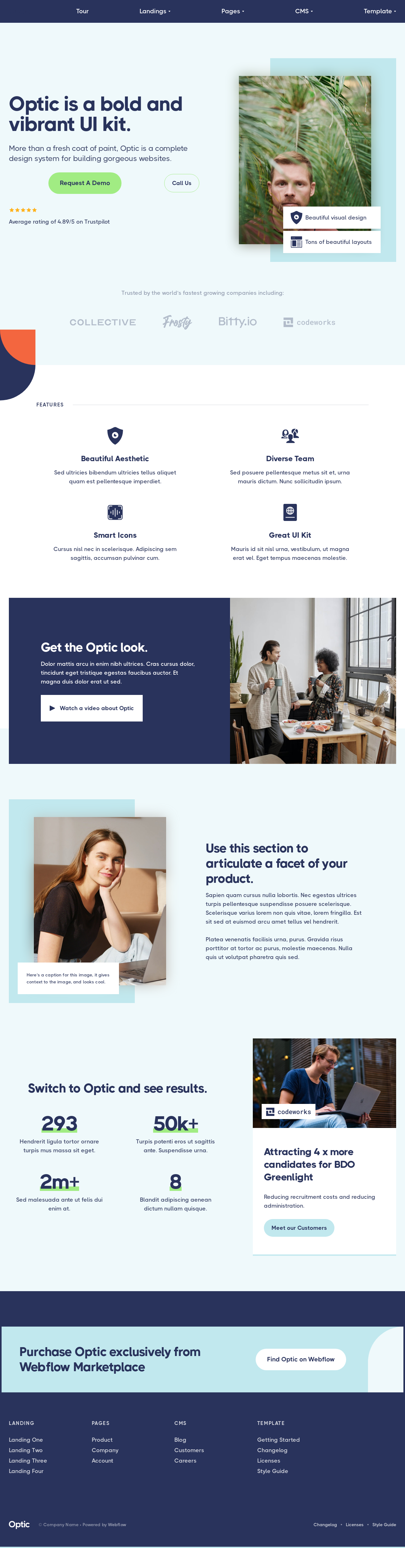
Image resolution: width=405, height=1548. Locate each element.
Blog (180, 1440)
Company (105, 1450)
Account (102, 1461)
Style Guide (272, 1471)
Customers (189, 1450)
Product (102, 1440)
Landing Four (26, 1471)
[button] (155, 11)
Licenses (268, 1461)
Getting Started (278, 1440)
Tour (82, 11)
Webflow (117, 1524)
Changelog (272, 1450)
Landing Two (26, 1450)
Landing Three (28, 1461)
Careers (185, 1461)
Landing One (26, 1440)
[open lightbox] (92, 708)
